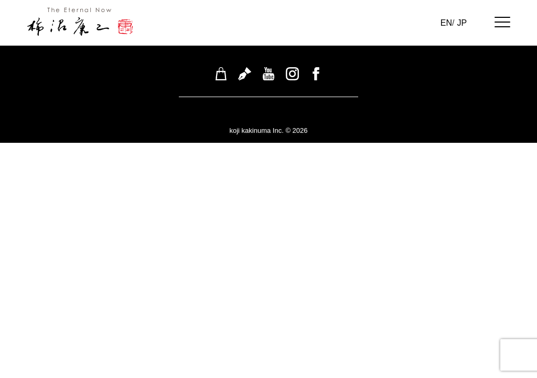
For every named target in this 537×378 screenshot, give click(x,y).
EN (446, 22)
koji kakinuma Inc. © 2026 (268, 130)
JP (462, 22)
